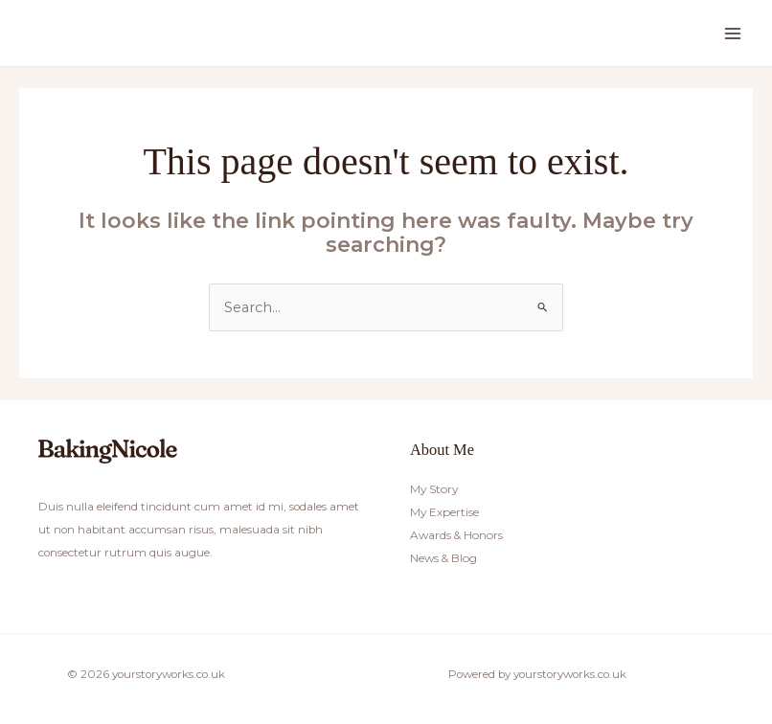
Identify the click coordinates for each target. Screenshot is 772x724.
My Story (433, 488)
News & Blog (443, 558)
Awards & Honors (455, 535)
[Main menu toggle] (733, 33)
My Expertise (444, 512)
